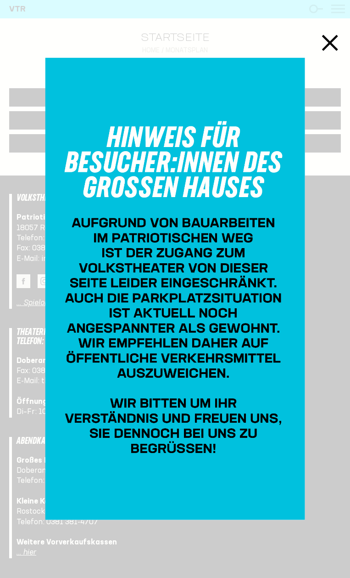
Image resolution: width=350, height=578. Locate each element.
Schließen (330, 43)
